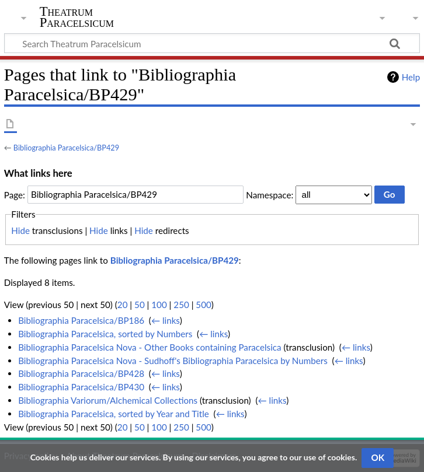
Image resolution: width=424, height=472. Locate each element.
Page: (14, 194)
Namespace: (269, 194)
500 (203, 304)
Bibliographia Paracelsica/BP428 (81, 373)
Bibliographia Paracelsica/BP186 (81, 320)
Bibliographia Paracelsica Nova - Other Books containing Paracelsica (149, 347)
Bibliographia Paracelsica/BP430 (81, 387)
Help (411, 77)
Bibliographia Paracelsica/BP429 (66, 147)
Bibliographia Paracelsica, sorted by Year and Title (113, 413)
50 (139, 304)
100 (158, 304)
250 (181, 304)
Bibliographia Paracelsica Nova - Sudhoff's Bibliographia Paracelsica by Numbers (173, 360)
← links (165, 320)
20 (122, 304)
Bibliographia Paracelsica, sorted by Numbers (105, 333)
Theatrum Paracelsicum (77, 16)
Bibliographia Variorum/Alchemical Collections (107, 400)
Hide (20, 230)
